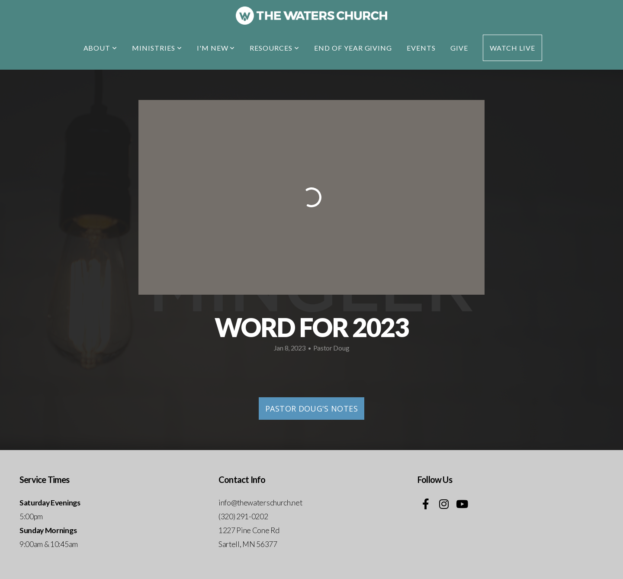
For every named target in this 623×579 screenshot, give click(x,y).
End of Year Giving (353, 48)
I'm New (216, 48)
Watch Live (512, 48)
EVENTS (421, 48)
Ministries (157, 48)
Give (459, 48)
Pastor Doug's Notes (311, 408)
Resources (274, 48)
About (100, 48)
